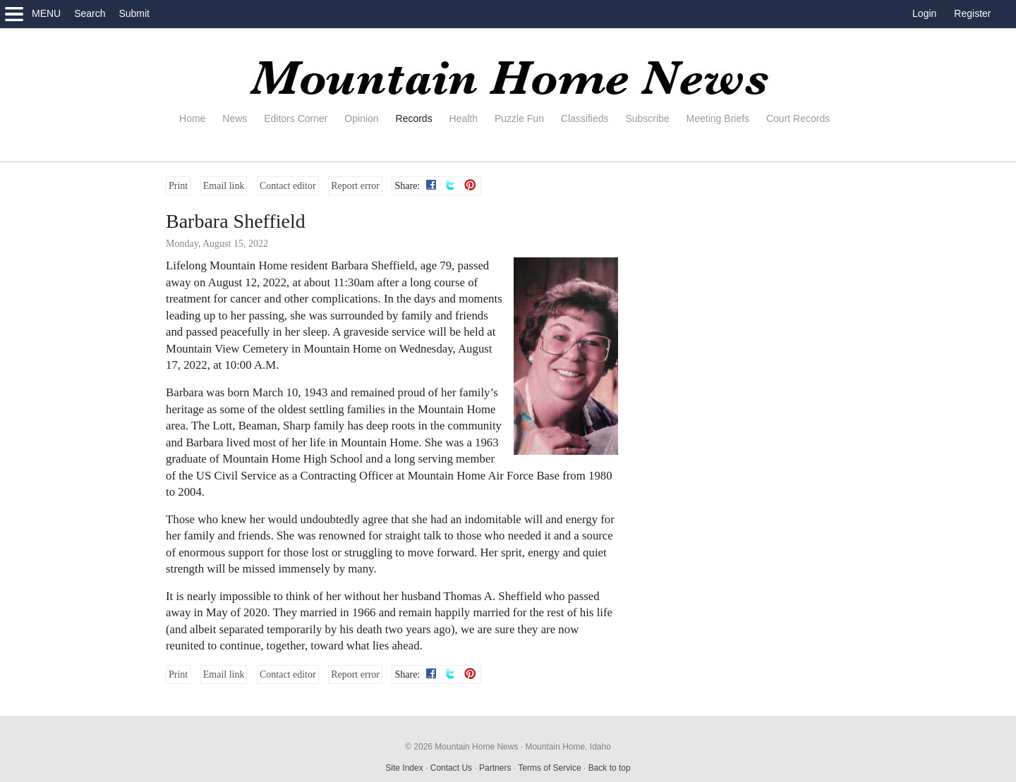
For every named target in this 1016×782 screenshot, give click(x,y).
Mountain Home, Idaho (567, 747)
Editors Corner (295, 118)
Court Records (798, 118)
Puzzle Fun (519, 118)
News (234, 118)
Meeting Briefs (718, 118)
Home (192, 118)
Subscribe (647, 118)
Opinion (361, 118)
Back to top (609, 768)
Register (972, 13)
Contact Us (451, 768)
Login (924, 13)
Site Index (404, 768)
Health (463, 118)
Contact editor (288, 186)
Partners (495, 768)
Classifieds (585, 118)
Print (178, 186)
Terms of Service (549, 768)
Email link (224, 186)
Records (414, 118)
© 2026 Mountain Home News (461, 747)
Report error (355, 186)
